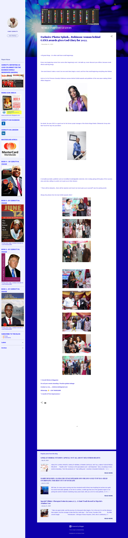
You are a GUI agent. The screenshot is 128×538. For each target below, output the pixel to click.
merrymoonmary (80, 529)
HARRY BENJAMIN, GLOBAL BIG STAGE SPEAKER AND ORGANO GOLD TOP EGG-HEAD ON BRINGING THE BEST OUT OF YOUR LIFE (74, 479)
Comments (7, 337)
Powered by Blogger (76, 526)
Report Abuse (5, 59)
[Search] (115, 5)
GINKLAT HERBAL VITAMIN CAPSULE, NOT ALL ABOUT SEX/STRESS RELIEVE (70, 458)
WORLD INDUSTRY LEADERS (56, 27)
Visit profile (12, 35)
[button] (111, 36)
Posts (5, 336)
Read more (108, 473)
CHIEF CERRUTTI (13, 31)
